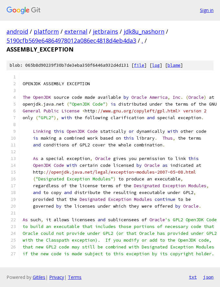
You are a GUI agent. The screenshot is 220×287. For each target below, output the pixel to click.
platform (46, 31)
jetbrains (105, 31)
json (208, 277)
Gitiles (39, 277)
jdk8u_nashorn (144, 31)
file (139, 65)
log (156, 65)
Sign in (207, 10)
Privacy (56, 277)
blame (174, 65)
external (75, 31)
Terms (75, 277)
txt (193, 277)
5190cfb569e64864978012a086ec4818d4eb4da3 (71, 40)
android (17, 31)
